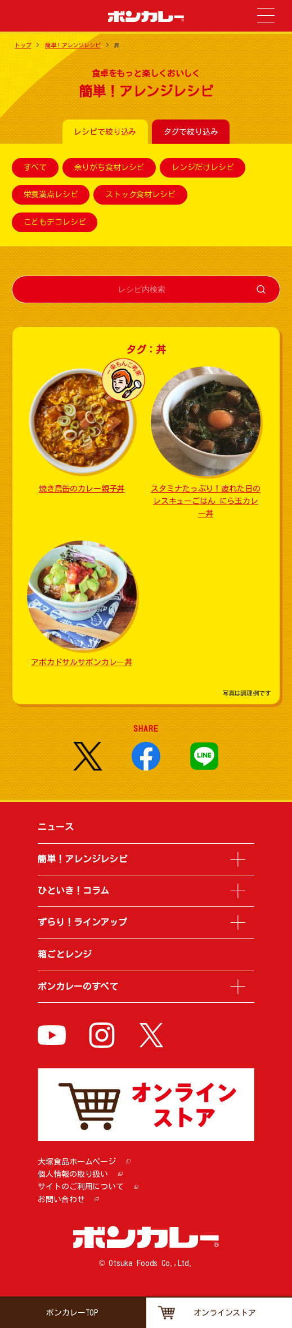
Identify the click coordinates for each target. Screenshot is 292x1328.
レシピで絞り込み (105, 132)
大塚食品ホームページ (77, 1162)
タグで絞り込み (191, 132)
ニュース (55, 826)
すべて (35, 167)
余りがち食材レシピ (109, 167)
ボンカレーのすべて (78, 986)
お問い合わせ (61, 1199)
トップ (23, 45)
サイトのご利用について (80, 1186)
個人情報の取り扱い (73, 1174)
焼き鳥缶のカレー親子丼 (81, 489)
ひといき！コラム (73, 890)
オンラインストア (225, 1313)
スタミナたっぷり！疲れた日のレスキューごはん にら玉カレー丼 (205, 501)
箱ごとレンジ (64, 954)
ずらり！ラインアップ (82, 922)
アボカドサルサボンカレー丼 (81, 662)
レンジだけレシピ (203, 167)
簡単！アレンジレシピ (73, 45)
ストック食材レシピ (140, 195)
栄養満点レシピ (51, 195)
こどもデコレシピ (55, 222)
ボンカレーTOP (72, 1313)
